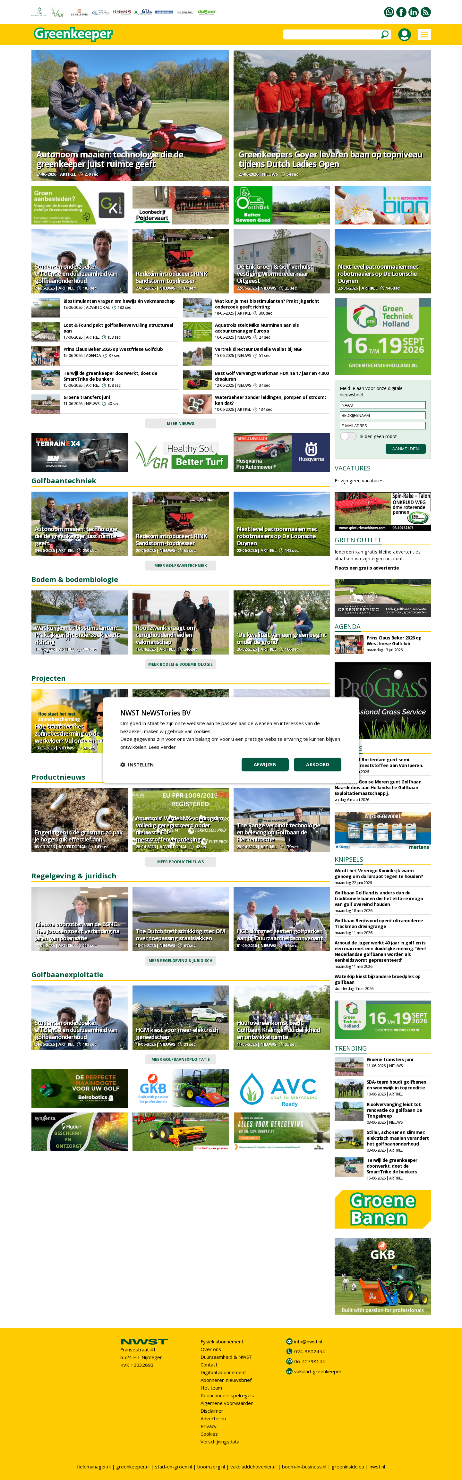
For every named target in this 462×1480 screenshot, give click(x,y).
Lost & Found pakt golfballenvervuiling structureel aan (118, 328)
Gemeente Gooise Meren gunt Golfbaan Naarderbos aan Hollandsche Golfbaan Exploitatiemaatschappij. (378, 787)
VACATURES (353, 468)
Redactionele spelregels (227, 1395)
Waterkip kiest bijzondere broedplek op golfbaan (378, 979)
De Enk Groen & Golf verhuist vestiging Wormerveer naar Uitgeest (274, 273)
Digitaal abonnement (223, 1372)
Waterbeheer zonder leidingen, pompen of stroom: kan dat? (270, 400)
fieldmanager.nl (94, 1466)
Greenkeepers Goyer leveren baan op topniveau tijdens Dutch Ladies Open (330, 159)
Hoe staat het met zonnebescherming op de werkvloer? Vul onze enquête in (75, 733)
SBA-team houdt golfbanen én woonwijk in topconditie (396, 1085)
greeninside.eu (348, 1466)
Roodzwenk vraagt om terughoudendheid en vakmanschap (165, 635)
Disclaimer (212, 1411)
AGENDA (348, 626)
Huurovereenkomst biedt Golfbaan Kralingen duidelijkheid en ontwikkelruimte (278, 1030)
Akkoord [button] (317, 764)
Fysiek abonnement (222, 1341)
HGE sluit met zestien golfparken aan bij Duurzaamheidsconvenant (280, 934)
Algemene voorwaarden (227, 1403)
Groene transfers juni (87, 397)
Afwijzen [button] (265, 764)
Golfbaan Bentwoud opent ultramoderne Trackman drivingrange (379, 923)
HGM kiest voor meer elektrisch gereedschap (177, 1033)
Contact (209, 1364)
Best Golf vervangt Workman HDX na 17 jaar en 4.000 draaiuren (272, 376)
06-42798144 (309, 1361)
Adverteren (213, 1418)
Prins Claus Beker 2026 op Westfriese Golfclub (113, 349)
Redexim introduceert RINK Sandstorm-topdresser (171, 277)
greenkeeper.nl (133, 1466)
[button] (137, 764)
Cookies (209, 1434)
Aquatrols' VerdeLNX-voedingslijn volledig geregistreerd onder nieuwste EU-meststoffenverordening (179, 828)
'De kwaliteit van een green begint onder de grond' (281, 638)
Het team (211, 1387)
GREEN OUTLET (358, 540)
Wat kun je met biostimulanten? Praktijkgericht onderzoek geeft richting (267, 304)
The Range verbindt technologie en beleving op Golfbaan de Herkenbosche (278, 832)
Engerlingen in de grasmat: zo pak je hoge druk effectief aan (79, 835)
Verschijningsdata (220, 1441)
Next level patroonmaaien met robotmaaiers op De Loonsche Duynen (378, 273)
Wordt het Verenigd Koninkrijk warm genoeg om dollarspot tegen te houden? (379, 873)
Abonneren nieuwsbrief (226, 1380)
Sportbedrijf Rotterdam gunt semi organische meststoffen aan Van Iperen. (379, 762)
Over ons (211, 1349)
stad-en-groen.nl (173, 1466)
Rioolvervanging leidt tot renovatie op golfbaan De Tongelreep (394, 1110)
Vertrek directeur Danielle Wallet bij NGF (258, 349)
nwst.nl (377, 1466)
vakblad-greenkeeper (318, 1371)
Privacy (209, 1426)
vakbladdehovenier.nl (253, 1466)
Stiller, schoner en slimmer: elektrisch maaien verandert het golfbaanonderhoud (398, 1138)
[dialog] (231, 740)
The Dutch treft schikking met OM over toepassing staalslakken (180, 934)
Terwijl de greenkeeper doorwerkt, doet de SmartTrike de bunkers (111, 376)
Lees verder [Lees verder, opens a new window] (162, 747)
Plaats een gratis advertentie (367, 568)
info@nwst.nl (308, 1341)
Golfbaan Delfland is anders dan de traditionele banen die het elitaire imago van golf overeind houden (379, 898)
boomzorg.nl (211, 1466)
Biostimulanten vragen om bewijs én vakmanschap (119, 301)
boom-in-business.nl (304, 1466)
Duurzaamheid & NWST (226, 1357)
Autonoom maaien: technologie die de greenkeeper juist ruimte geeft (109, 159)
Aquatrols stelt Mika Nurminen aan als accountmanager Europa (257, 328)
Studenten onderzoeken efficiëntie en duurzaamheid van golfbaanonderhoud (76, 273)
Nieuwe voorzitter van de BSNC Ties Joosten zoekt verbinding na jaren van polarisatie (77, 931)
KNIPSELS (349, 859)
